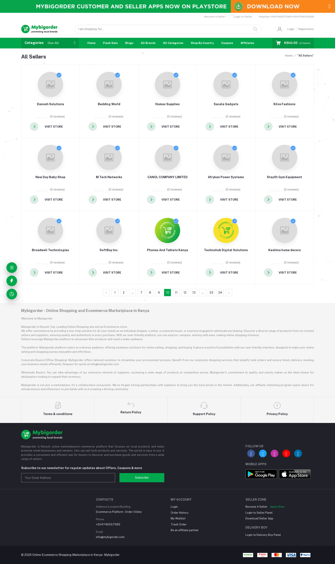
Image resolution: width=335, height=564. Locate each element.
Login (290, 29)
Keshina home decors (284, 250)
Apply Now (277, 506)
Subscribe (142, 477)
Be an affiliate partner (185, 530)
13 (193, 292)
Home (91, 43)
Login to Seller (243, 16)
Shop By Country (202, 43)
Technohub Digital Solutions (226, 250)
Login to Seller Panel (259, 512)
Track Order (179, 524)
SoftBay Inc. (109, 250)
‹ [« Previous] (106, 292)
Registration (306, 29)
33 (211, 292)
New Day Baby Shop (50, 177)
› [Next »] (228, 292)
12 (185, 292)
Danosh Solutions (50, 104)
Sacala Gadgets (226, 104)
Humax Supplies (167, 104)
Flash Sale (110, 43)
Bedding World (109, 104)
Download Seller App (259, 518)
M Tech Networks (109, 177)
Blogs (129, 43)
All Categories (173, 43)
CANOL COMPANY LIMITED (167, 177)
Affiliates (247, 43)
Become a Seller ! (215, 16)
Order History (179, 512)
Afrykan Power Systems (226, 177)
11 (176, 292)
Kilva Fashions (284, 104)
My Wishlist (178, 518)
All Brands (148, 43)
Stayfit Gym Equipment (284, 177)
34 (220, 292)
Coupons (227, 43)
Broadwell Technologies (50, 250)
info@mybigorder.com (110, 537)
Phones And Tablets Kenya (167, 250)
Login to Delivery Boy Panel (263, 534)
